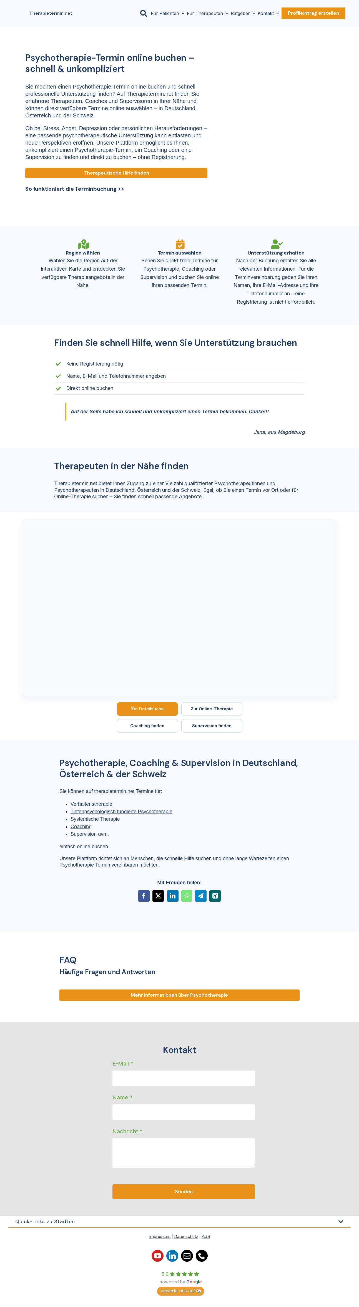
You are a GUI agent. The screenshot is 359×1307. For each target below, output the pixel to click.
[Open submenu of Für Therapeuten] (225, 13)
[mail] (187, 1256)
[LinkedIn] (172, 896)
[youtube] (158, 1256)
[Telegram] (201, 896)
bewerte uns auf (180, 1291)
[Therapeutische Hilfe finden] (116, 173)
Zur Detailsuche (147, 708)
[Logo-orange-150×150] (18, 7)
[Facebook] (144, 896)
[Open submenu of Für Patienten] (181, 13)
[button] (179, 1222)
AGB (206, 1236)
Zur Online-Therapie (212, 708)
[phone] (202, 1256)
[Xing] (215, 896)
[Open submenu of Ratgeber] (252, 13)
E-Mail (122, 1063)
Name (122, 1097)
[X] (158, 896)
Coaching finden (147, 725)
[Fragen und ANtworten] (179, 995)
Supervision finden (212, 725)
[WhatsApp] (187, 896)
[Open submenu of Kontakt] (276, 13)
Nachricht (127, 1131)
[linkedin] (172, 1256)
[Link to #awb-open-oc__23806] (143, 13)
